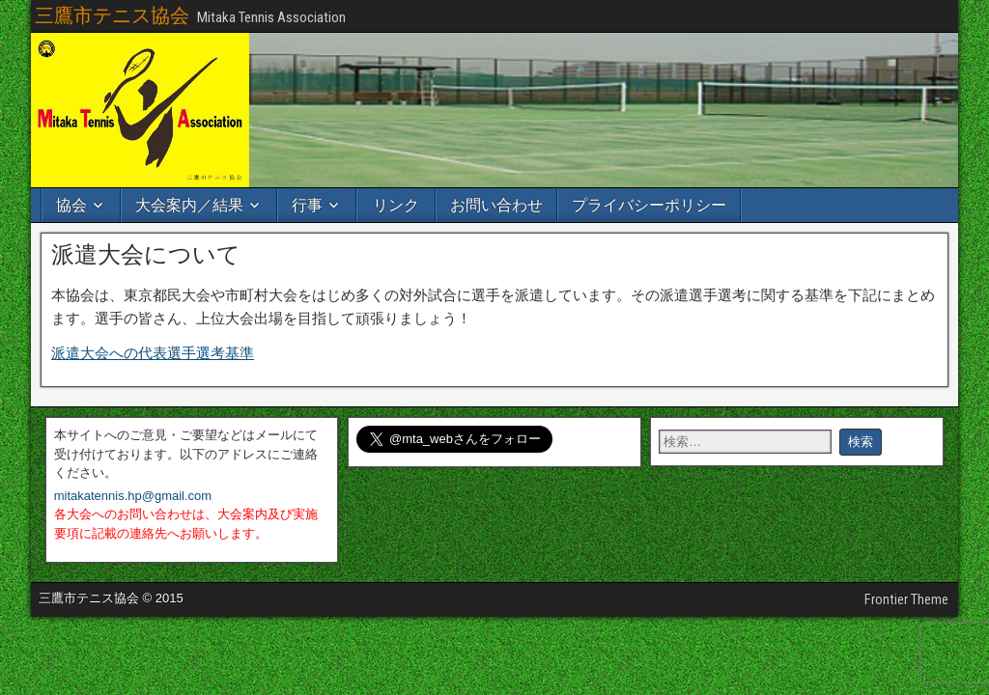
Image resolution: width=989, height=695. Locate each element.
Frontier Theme (906, 599)
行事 (307, 205)
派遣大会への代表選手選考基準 (152, 353)
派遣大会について (145, 254)
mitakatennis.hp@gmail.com (133, 495)
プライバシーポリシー (649, 205)
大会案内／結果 (189, 205)
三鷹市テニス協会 (112, 15)
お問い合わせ (496, 205)
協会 (71, 205)
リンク (396, 205)
